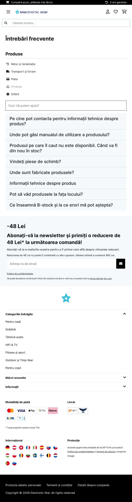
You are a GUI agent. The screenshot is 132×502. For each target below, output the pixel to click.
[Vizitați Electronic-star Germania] (7, 446)
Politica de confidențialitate (20, 273)
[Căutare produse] (66, 23)
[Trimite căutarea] (5, 23)
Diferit (12, 94)
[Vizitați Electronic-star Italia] (35, 446)
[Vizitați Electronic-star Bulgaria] (28, 454)
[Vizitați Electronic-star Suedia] (35, 454)
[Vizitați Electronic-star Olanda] (55, 454)
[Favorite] (116, 12)
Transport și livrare (21, 71)
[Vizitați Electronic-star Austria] (14, 446)
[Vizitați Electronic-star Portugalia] (7, 462)
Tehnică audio (14, 336)
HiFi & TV (11, 344)
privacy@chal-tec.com (101, 278)
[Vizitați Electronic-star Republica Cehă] (55, 446)
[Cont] (108, 12)
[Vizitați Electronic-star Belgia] (49, 454)
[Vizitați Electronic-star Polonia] (14, 454)
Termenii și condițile (59, 484)
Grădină (10, 329)
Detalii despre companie (93, 484)
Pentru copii (13, 366)
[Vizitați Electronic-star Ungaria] (7, 454)
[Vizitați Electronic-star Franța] (28, 446)
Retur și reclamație (20, 64)
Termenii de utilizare (106, 450)
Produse (14, 86)
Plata (12, 79)
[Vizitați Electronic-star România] (21, 454)
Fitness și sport (15, 351)
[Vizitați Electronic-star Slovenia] (14, 462)
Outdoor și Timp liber (19, 359)
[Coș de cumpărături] (124, 12)
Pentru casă (13, 321)
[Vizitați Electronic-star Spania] (42, 446)
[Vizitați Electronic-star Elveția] (21, 446)
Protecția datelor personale (23, 484)
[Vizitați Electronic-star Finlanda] (42, 454)
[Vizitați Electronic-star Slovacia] (49, 446)
